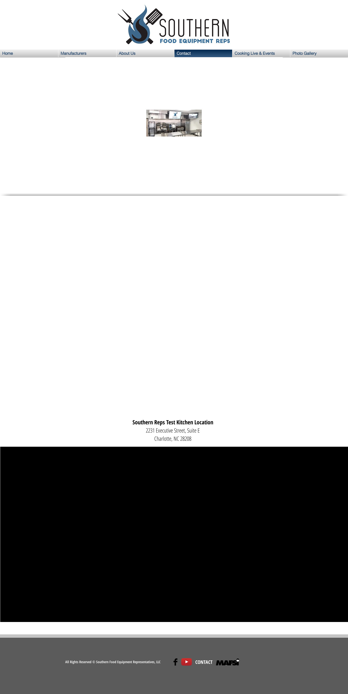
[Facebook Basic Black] (175, 662)
